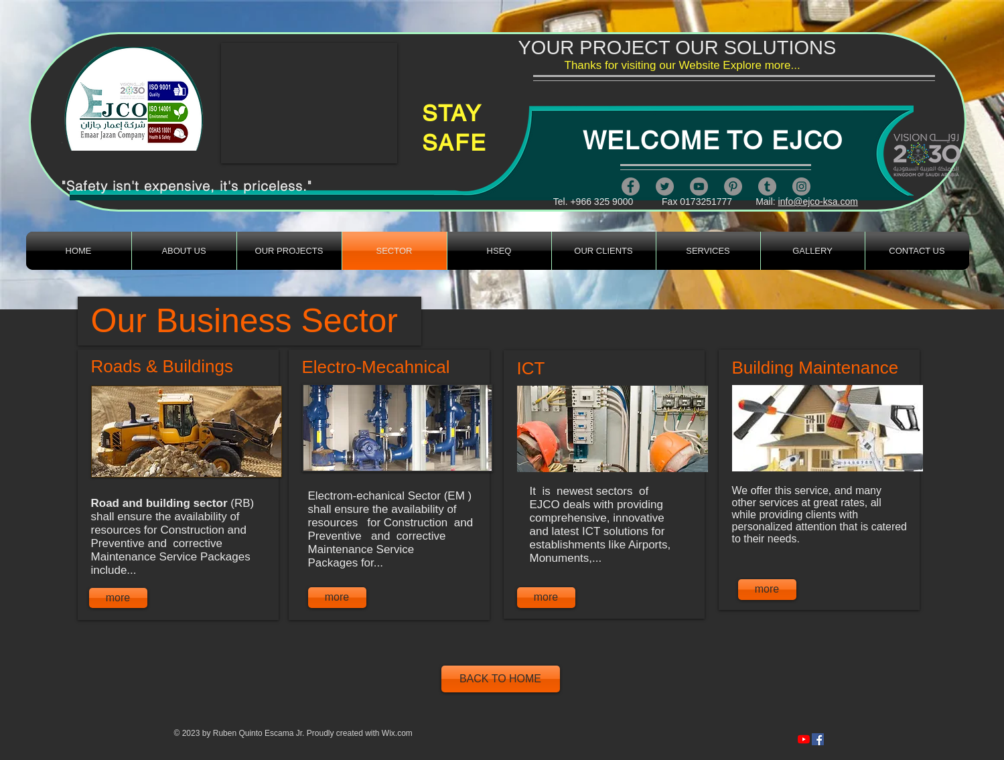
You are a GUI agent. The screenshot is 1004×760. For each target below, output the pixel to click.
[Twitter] (665, 186)
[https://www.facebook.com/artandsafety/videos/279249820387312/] (818, 739)
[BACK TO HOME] (500, 679)
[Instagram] (801, 186)
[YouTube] (699, 186)
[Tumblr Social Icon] (767, 186)
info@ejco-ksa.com (818, 201)
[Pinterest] (733, 186)
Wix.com (397, 733)
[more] (118, 598)
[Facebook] (631, 186)
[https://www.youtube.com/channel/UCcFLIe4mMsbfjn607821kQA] (804, 739)
